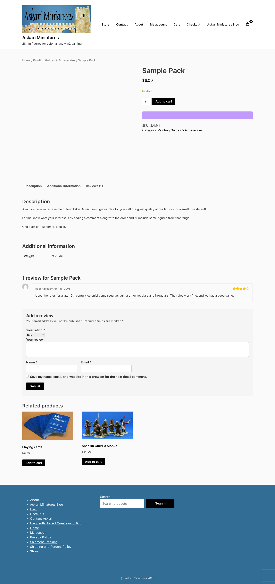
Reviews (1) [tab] (94, 186)
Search (105, 497)
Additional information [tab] (64, 186)
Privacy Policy (40, 537)
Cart (177, 24)
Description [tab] (33, 186)
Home (26, 60)
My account (158, 24)
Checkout (193, 24)
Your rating (35, 330)
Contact (122, 24)
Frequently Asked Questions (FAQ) (55, 523)
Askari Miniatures (40, 37)
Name (31, 362)
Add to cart (163, 101)
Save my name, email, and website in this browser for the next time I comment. (88, 377)
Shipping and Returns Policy (50, 547)
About (139, 24)
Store (105, 24)
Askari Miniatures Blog (223, 24)
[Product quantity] (147, 101)
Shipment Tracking (44, 542)
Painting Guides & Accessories (54, 60)
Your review (36, 339)
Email (86, 362)
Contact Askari (41, 518)
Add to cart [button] (33, 463)
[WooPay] (197, 115)
